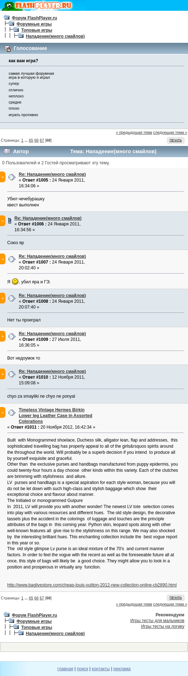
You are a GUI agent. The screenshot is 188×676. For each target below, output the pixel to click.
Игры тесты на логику (162, 626)
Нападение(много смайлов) (55, 36)
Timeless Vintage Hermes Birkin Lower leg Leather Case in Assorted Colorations (55, 415)
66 (36, 140)
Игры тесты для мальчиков (157, 620)
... (27, 140)
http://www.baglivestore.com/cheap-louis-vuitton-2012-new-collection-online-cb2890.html (92, 585)
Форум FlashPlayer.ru (34, 17)
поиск (82, 668)
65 (31, 140)
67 (42, 140)
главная (65, 668)
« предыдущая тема (134, 132)
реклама (122, 668)
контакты (101, 668)
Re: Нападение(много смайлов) (52, 174)
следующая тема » (170, 132)
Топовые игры (36, 30)
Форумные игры (34, 24)
